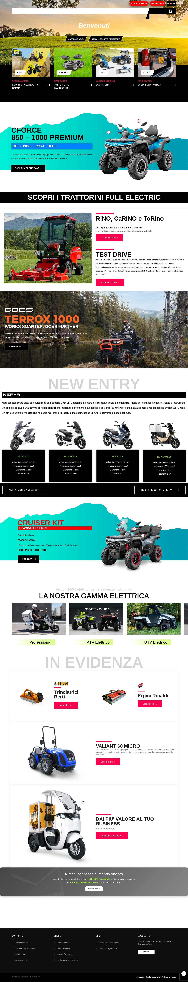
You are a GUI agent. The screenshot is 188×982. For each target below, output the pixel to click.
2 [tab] (49, 285)
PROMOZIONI (64, 14)
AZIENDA (36, 14)
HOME (25, 14)
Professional (40, 642)
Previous (7, 248)
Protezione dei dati (169, 977)
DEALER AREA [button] (157, 3)
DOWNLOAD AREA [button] (139, 3)
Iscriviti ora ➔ (94, 889)
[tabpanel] (48, 248)
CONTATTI (91, 14)
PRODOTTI (49, 14)
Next (88, 248)
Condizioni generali (153, 977)
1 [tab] (47, 285)
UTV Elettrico (155, 642)
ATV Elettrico (98, 642)
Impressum (140, 977)
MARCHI (78, 14)
